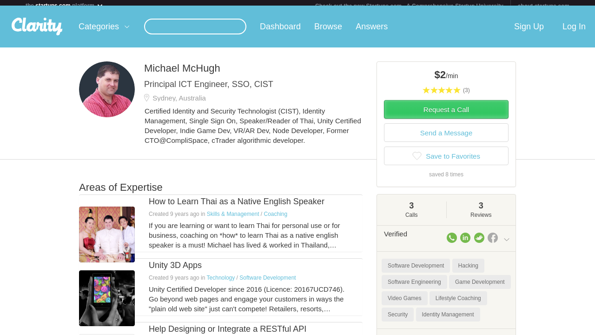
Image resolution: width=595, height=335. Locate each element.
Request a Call (446, 115)
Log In (574, 32)
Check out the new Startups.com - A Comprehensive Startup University (409, 6)
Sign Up (529, 32)
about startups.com (543, 6)
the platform (65, 5)
